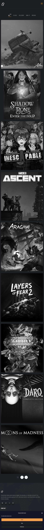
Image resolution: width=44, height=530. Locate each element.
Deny (22, 523)
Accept (22, 519)
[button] (42, 513)
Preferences (22, 527)
